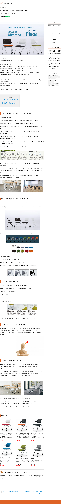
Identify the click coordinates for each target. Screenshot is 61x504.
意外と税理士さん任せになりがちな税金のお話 (55, 67)
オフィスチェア (54, 75)
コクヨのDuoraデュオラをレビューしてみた (55, 54)
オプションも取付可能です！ (6, 102)
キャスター (50, 80)
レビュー (6, 13)
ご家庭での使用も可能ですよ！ (7, 104)
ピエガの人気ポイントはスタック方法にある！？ (10, 99)
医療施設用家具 (51, 81)
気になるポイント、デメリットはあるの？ (9, 103)
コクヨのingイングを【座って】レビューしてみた (55, 50)
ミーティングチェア (12, 13)
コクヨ (6, 7)
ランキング (50, 78)
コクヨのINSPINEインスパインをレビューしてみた (55, 57)
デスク (55, 80)
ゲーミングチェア (51, 83)
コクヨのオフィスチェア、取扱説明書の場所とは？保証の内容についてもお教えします (55, 63)
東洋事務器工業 (51, 85)
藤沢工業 (57, 83)
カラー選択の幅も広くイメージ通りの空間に (9, 100)
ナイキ (55, 78)
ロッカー (56, 85)
